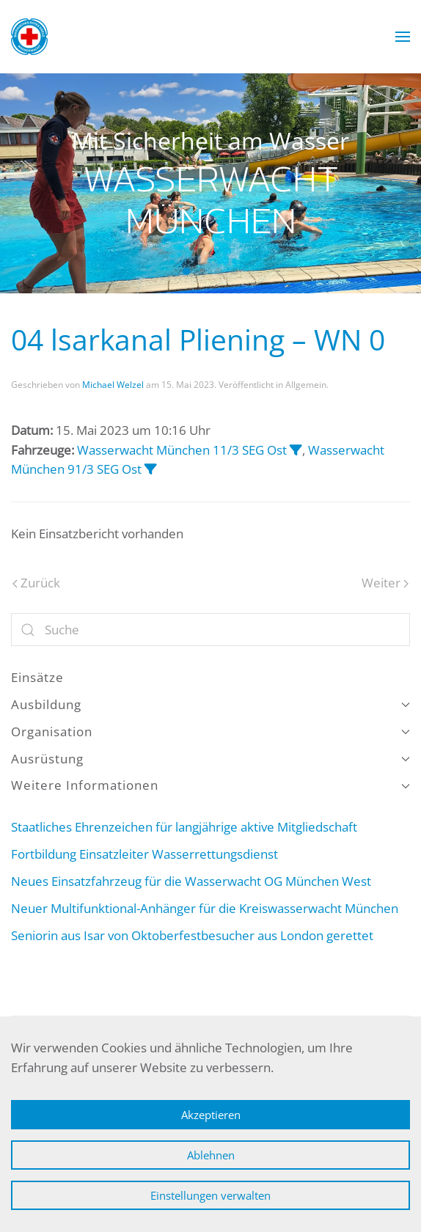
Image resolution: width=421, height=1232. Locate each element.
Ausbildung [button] (210, 704)
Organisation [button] (210, 731)
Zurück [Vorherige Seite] (36, 582)
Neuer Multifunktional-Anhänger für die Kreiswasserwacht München (204, 908)
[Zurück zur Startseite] (29, 36)
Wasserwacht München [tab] (186, 271)
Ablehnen (211, 1155)
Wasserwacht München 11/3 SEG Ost (182, 449)
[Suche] (210, 629)
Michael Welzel (113, 384)
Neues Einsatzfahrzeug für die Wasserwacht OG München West (191, 881)
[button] (402, 36)
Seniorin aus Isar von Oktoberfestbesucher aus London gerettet (192, 935)
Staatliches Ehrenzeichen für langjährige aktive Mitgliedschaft (184, 826)
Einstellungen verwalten (210, 1195)
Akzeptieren (211, 1114)
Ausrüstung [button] (210, 758)
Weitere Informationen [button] (210, 785)
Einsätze (37, 677)
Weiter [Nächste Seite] (385, 582)
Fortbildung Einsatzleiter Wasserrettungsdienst (144, 854)
